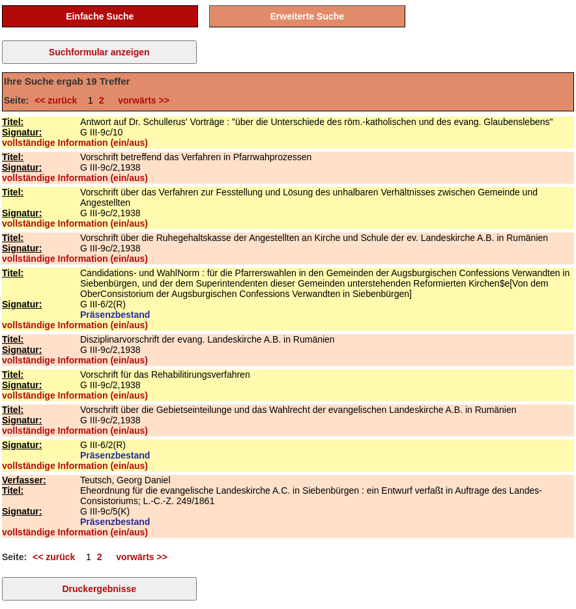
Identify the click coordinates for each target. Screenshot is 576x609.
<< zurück (58, 100)
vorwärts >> (141, 100)
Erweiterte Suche (307, 16)
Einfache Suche (100, 16)
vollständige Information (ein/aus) (75, 142)
